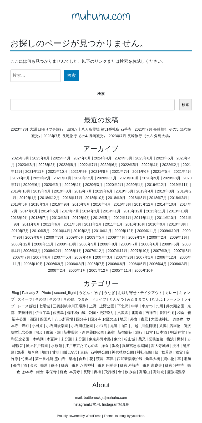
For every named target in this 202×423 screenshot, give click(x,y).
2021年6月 (141, 171)
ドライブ (99, 299)
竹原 (14, 359)
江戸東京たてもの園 (81, 346)
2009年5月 (96, 237)
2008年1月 (73, 251)
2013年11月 (156, 211)
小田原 (37, 326)
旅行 (139, 332)
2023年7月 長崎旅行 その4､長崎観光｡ (74, 136)
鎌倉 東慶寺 (152, 365)
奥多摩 (178, 319)
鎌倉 (64, 365)
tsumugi (120, 416)
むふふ (157, 299)
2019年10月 (20, 191)
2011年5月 (72, 224)
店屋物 (174, 326)
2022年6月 (109, 165)
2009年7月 (54, 237)
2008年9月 (88, 244)
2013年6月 (60, 218)
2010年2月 (82, 231)
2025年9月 (20, 158)
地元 (123, 319)
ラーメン (173, 299)
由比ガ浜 (69, 352)
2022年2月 (171, 165)
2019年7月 (83, 191)
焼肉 (45, 352)
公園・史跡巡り (101, 312)
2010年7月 (20, 231)
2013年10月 (179, 211)
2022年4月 (150, 165)
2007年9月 (162, 251)
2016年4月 (102, 204)
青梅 (97, 372)
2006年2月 (56, 270)
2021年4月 (182, 171)
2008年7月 (129, 244)
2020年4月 (73, 185)
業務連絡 (156, 339)
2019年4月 (145, 191)
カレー (170, 293)
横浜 (170, 339)
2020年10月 (129, 178)
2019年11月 (179, 185)
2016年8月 (81, 204)
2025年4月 (61, 158)
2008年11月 (44, 244)
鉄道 (44, 365)
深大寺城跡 (160, 346)
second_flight (65, 293)
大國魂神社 (160, 319)
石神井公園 (99, 352)
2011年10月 (167, 218)
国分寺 (81, 319)
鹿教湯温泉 (176, 372)
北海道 (136, 312)
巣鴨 (162, 326)
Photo (46, 293)
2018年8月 (137, 198)
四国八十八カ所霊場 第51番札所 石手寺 (99, 129)
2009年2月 (157, 237)
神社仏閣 (144, 352)
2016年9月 (60, 204)
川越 (134, 326)
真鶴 (84, 352)
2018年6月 (178, 198)
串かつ (147, 306)
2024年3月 (123, 158)
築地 (72, 359)
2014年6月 (29, 211)
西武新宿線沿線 (130, 359)
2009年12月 (124, 231)
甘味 (55, 352)
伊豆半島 (42, 312)
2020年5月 (53, 185)
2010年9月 (157, 224)
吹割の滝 (166, 312)
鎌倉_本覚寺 (70, 372)
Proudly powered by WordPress (79, 416)
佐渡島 (58, 312)
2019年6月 (104, 191)
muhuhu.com (101, 15)
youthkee (138, 416)
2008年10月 (67, 244)
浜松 (115, 346)
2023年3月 (27, 165)
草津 (110, 359)
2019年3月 (166, 191)
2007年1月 (145, 257)
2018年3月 (40, 204)
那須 (187, 359)
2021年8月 (100, 171)
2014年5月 (50, 211)
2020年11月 (107, 178)
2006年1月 (77, 270)
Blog (15, 293)
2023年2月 (47, 165)
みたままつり (138, 299)
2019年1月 (28, 198)
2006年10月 (33, 264)
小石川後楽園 (57, 326)
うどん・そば (90, 293)
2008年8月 (109, 244)
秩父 (179, 352)
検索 (101, 94)
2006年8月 (75, 264)
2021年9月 (79, 171)
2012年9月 (81, 218)
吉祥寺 (150, 312)
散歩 (39, 332)
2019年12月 (156, 185)
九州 (159, 306)
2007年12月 (95, 251)
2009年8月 (34, 237)
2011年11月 (144, 218)
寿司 (25, 326)
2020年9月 (151, 178)
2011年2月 (93, 224)
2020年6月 (32, 185)
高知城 (158, 372)
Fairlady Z (30, 293)
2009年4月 (116, 237)
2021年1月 (62, 178)
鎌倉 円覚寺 (107, 365)
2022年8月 (68, 165)
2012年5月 (102, 218)
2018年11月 (72, 198)
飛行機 (109, 372)
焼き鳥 (33, 352)
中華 (135, 306)
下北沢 (122, 306)
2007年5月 (63, 257)
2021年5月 (162, 171)
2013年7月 (40, 218)
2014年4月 (70, 211)
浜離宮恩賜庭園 (135, 346)
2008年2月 (53, 251)
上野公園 (106, 306)
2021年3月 (21, 178)
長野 (87, 372)
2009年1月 (178, 237)
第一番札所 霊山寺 (50, 359)
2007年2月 (124, 257)
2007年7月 (21, 257)
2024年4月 (103, 158)
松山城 (129, 339)
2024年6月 (82, 158)
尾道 (114, 326)
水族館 (56, 346)
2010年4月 (61, 231)
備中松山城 (76, 312)
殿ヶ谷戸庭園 (37, 346)
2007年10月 (140, 251)
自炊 (82, 359)
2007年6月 (42, 257)
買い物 (168, 359)
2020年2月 (114, 185)
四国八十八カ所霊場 (56, 319)
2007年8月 (182, 251)
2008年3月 (32, 251)
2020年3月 (94, 185)
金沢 (33, 365)
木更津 (52, 339)
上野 (93, 306)
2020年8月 (171, 178)
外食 (134, 319)
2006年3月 (178, 264)
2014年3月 (91, 211)
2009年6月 (75, 237)
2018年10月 (95, 198)
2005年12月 (99, 270)
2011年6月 (52, 224)
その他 (40, 299)
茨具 (99, 359)
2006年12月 (166, 257)
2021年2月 (41, 178)
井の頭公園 (175, 306)
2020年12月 (84, 178)
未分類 (66, 339)
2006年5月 (137, 264)
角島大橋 (152, 359)
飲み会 (130, 372)
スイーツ (25, 299)
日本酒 (161, 332)
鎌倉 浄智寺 (174, 365)
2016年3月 (122, 204)
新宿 (111, 332)
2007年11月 (117, 251)
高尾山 (144, 372)
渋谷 (176, 346)
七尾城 (44, 306)
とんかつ (116, 299)
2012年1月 (122, 218)
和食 (180, 312)
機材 (180, 339)
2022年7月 (88, 165)
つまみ (82, 299)
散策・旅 (53, 332)
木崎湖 (38, 339)
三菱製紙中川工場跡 (69, 306)
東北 (117, 339)
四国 (33, 319)
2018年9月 (116, 198)
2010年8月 (177, 224)
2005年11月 (122, 270)
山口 (124, 326)
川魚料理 (148, 326)
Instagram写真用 (115, 404)
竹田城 (26, 359)
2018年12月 (50, 198)
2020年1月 (135, 185)
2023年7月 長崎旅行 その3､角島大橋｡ (140, 136)
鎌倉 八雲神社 (83, 365)
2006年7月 (96, 264)
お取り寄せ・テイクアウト (140, 293)
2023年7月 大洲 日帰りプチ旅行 (37, 129)
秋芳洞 (167, 352)
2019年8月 (63, 191)
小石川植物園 (82, 326)
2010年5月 (41, 231)
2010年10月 (135, 224)
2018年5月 (19, 204)
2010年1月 (103, 231)
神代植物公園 (123, 352)
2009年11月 (147, 231)
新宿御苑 (125, 332)
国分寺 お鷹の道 (103, 319)
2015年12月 (144, 204)
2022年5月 (129, 165)
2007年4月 (83, 257)
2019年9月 (42, 191)
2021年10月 (58, 171)
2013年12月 (133, 211)
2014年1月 (111, 211)
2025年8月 (41, 158)
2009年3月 (137, 237)
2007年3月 (104, 257)
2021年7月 (120, 171)
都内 (16, 365)
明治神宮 (177, 332)
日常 (149, 332)
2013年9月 (19, 218)
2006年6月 (116, 264)
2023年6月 (144, 158)
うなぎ (109, 293)
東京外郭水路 (100, 339)
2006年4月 (158, 264)
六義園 (122, 312)
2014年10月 (167, 204)
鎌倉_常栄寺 (46, 372)
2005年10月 (144, 270)
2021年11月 (35, 171)
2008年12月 (21, 244)
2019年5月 (124, 191)
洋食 (105, 346)
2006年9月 (55, 264)
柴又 (142, 339)
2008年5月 (170, 244)
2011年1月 (114, 224)
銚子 (54, 365)
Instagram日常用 (86, 404)
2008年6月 (150, 244)
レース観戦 (27, 306)
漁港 (20, 352)
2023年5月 (165, 158)
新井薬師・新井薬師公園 (84, 332)
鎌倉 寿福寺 (129, 365)
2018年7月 (158, 198)
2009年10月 (169, 231)
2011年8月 (31, 224)
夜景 (144, 319)
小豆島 (101, 326)
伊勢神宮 (25, 312)
